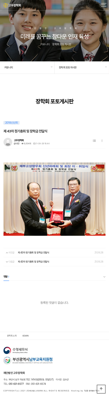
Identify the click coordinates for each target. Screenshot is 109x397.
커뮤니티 (8, 67)
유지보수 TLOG (94, 391)
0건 (16, 143)
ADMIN (25, 335)
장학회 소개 (11, 335)
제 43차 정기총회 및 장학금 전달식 (33, 252)
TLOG (86, 391)
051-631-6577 (13, 383)
